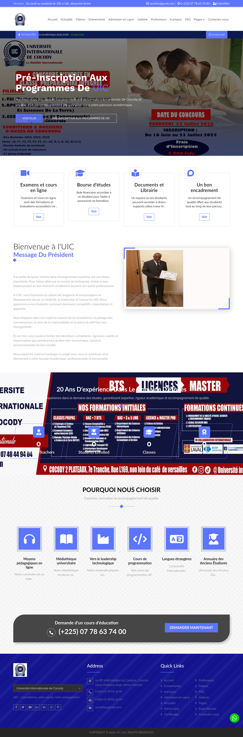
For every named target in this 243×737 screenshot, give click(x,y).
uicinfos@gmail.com (160, 3)
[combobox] (47, 688)
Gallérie (142, 19)
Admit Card (170, 708)
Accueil (52, 19)
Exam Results (205, 708)
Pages (199, 19)
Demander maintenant (191, 627)
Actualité (66, 19)
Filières (80, 19)
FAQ (187, 19)
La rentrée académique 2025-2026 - (59, 34)
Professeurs (158, 19)
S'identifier (221, 3)
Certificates (170, 714)
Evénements (97, 19)
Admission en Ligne (121, 19)
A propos (176, 19)
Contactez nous (218, 19)
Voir (39, 217)
